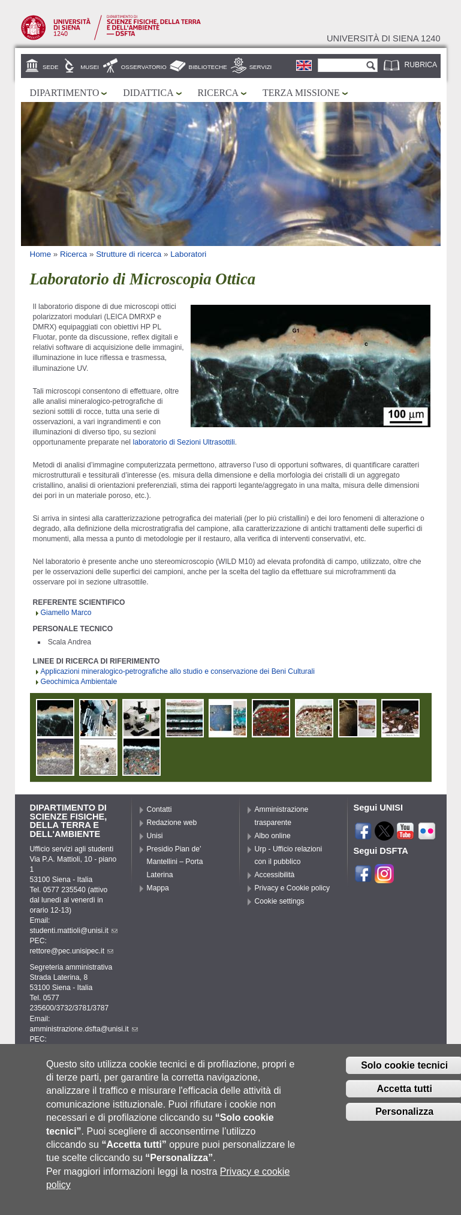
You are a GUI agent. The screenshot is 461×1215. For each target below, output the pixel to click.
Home (41, 254)
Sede (50, 67)
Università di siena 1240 (384, 38)
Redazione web (172, 822)
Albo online (273, 836)
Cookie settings (280, 901)
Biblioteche (208, 67)
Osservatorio (144, 67)
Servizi (260, 67)
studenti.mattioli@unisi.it (73, 930)
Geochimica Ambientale (79, 681)
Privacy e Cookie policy (292, 888)
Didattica (148, 93)
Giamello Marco (66, 612)
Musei (89, 67)
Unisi (155, 836)
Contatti (159, 809)
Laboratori (188, 254)
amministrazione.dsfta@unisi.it (84, 1029)
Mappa (158, 888)
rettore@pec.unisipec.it (72, 951)
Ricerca (218, 93)
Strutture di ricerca (128, 254)
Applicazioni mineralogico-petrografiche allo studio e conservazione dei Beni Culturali (178, 671)
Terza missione (301, 93)
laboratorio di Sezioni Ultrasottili (183, 442)
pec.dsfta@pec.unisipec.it (76, 1049)
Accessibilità (275, 875)
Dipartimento (65, 93)
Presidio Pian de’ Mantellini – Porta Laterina (175, 862)
